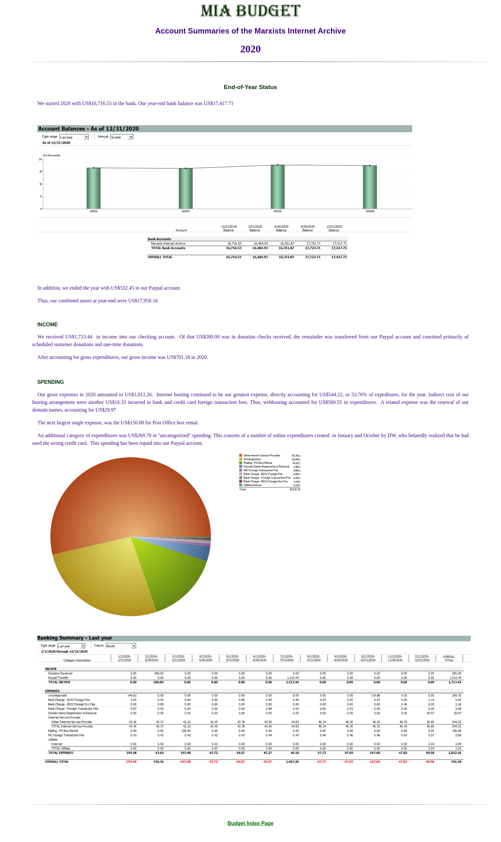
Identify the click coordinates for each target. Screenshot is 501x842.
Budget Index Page (250, 823)
